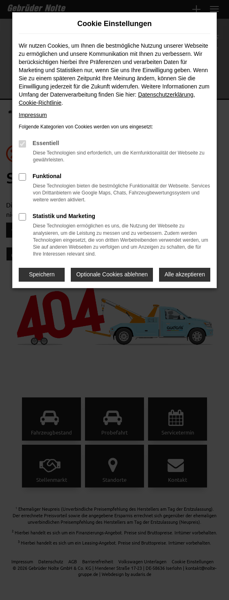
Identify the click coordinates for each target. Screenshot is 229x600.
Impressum (33, 115)
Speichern (42, 274)
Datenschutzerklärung (165, 94)
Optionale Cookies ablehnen (112, 274)
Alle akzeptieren (184, 274)
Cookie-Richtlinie (40, 102)
